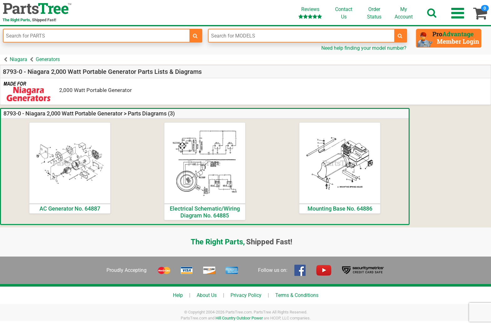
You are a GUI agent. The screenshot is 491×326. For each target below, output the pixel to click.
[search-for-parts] (195, 35)
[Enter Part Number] (96, 35)
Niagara (18, 59)
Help (178, 295)
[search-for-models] (400, 35)
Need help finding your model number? (363, 48)
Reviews (310, 12)
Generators (48, 59)
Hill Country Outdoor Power (239, 318)
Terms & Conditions (296, 295)
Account (404, 13)
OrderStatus (374, 13)
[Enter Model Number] (302, 35)
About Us (207, 295)
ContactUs (343, 13)
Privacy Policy (245, 295)
